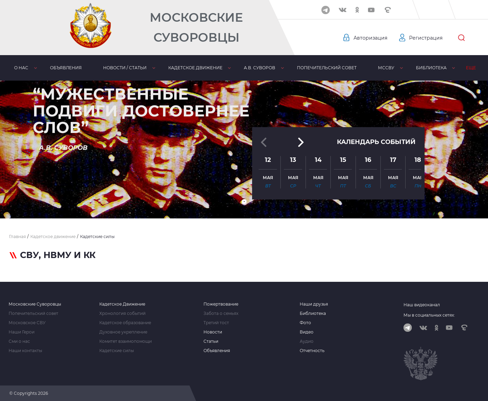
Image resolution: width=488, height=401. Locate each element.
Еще (471, 67)
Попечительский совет (327, 67)
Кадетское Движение (122, 304)
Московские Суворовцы (196, 27)
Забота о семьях (220, 313)
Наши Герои (21, 332)
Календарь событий (376, 142)
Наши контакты (25, 351)
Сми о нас (19, 341)
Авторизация (370, 38)
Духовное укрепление (123, 332)
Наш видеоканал (422, 304)
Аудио (306, 341)
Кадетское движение (195, 67)
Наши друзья (314, 304)
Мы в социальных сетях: (429, 315)
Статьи (210, 341)
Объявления (66, 67)
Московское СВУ (27, 323)
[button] (244, 201)
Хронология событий (122, 313)
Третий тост (216, 323)
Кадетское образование (125, 323)
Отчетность (312, 351)
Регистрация (425, 38)
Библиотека (431, 67)
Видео (306, 332)
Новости (212, 332)
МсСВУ (386, 67)
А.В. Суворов (259, 67)
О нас (21, 67)
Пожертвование (220, 304)
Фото (305, 323)
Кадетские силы (116, 351)
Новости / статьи (125, 67)
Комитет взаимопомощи (125, 341)
